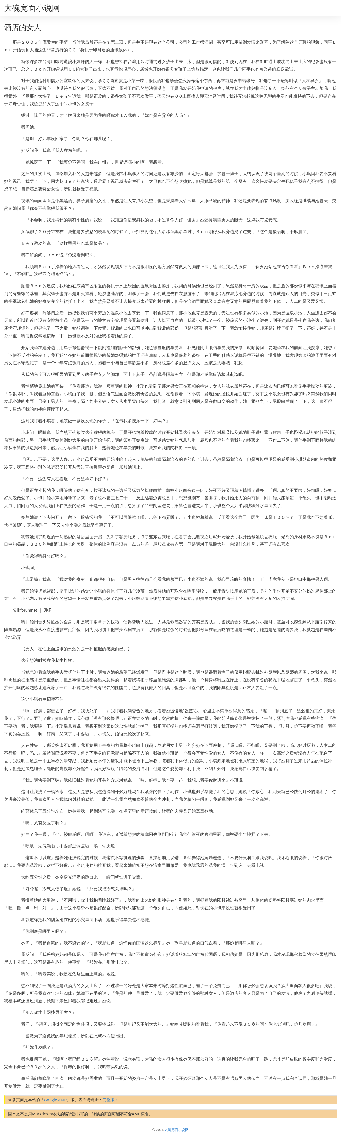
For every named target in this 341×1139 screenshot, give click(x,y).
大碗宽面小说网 (32, 7)
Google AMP (55, 1099)
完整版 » (110, 1099)
